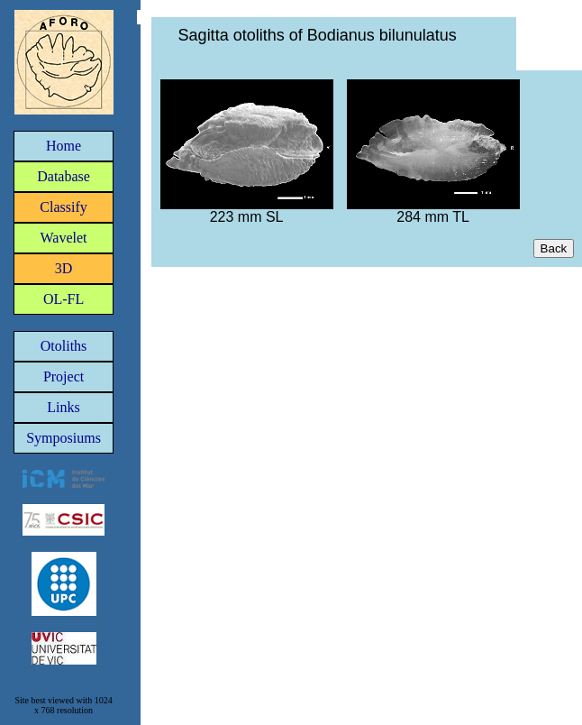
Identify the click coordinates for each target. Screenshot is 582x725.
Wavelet (64, 237)
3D (64, 268)
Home (63, 145)
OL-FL (63, 299)
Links (63, 407)
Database (63, 176)
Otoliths (64, 345)
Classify (63, 207)
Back (554, 248)
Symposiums (63, 437)
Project (63, 376)
